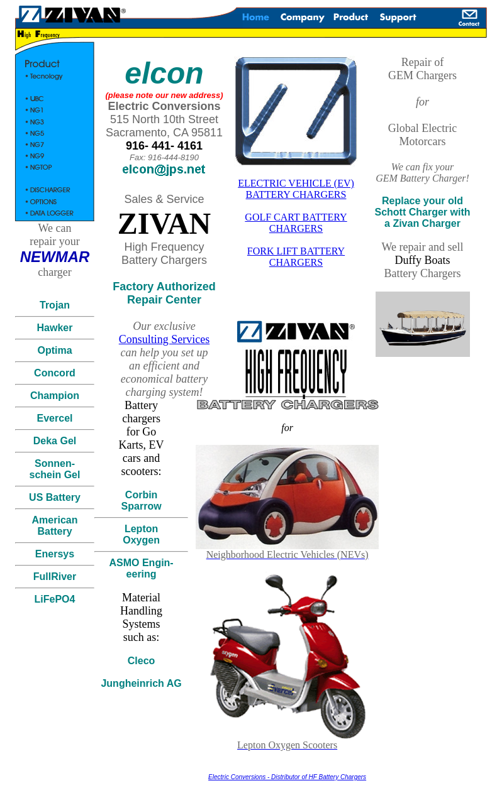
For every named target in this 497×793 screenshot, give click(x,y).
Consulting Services (164, 339)
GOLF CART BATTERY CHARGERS (296, 223)
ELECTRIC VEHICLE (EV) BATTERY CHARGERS (296, 189)
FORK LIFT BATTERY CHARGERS (296, 257)
